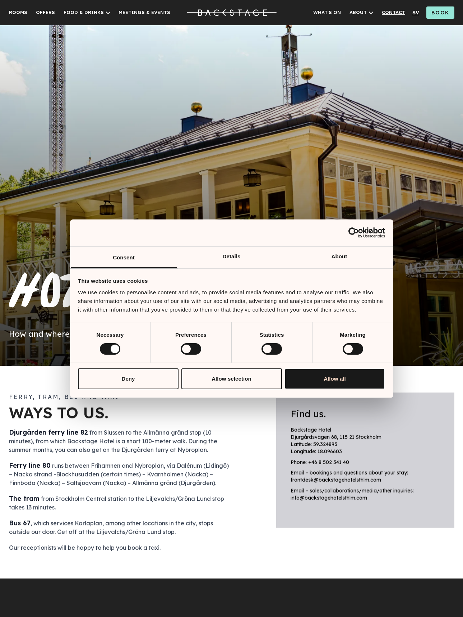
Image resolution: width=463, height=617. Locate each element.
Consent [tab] (124, 257)
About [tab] (339, 256)
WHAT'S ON (327, 12)
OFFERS (45, 12)
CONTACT (393, 12)
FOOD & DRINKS (84, 12)
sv (415, 12)
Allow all (335, 379)
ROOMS (18, 12)
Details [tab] (232, 256)
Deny (128, 379)
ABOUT (358, 12)
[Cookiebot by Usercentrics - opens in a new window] (353, 232)
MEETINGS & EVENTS (144, 12)
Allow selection (231, 379)
